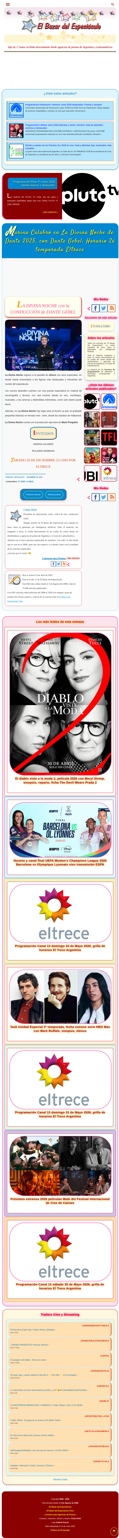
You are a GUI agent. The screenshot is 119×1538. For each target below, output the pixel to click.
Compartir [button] (79, 479)
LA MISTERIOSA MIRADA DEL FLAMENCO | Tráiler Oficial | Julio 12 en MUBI (46, 1405)
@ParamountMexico (98, 1446)
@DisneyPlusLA (101, 1461)
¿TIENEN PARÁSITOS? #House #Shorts (29, 1345)
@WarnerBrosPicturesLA (95, 1326)
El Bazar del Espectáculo (60, 1507)
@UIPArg (104, 1356)
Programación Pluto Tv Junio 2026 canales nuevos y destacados (34, 183)
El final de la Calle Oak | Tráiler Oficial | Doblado (32, 1330)
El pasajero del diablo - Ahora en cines (28, 1360)
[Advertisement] (60, 72)
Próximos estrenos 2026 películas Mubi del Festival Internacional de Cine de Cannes (60, 1201)
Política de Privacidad (60, 1530)
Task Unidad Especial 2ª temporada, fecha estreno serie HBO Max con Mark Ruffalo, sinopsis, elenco (60, 1029)
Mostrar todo (60, 1479)
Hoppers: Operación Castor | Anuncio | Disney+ (32, 1465)
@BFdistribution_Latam (97, 1416)
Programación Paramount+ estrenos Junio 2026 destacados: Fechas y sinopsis (63, 104)
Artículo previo (54, 494)
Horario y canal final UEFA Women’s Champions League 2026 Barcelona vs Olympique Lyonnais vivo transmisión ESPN (60, 862)
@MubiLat (104, 1401)
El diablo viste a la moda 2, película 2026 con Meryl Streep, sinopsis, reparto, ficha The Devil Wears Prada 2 (60, 780)
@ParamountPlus (100, 1371)
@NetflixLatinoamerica (96, 1431)
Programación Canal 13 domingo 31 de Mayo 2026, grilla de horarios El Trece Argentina (60, 1114)
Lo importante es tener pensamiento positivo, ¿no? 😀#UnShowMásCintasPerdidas (48, 1390)
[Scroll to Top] (114, 1531)
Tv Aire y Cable (26, 482)
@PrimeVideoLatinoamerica (95, 1341)
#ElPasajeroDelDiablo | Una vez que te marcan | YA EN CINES (39, 1450)
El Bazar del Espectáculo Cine (60, 1511)
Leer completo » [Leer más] (50, 212)
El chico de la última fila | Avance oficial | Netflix (32, 1435)
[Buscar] (112, 4)
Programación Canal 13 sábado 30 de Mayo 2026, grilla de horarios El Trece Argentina (60, 1286)
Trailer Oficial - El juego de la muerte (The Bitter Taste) (35, 1420)
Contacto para (60, 1515)
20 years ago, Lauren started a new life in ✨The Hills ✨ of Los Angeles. (43, 1375)
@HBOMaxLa (103, 1386)
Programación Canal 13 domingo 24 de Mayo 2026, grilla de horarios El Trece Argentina (60, 948)
